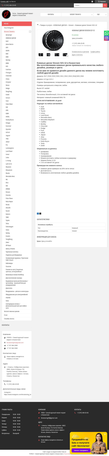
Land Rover (9, 151)
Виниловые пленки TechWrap (15, 275)
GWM (7, 114)
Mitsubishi (9, 170)
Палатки (8, 266)
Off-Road (8, 245)
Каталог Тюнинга (9, 31)
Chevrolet (8, 76)
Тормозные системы (12, 252)
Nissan (8, 192)
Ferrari (8, 98)
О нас (5, 315)
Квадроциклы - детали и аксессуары (17, 291)
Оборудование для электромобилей (17, 295)
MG (7, 180)
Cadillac (8, 69)
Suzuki (8, 211)
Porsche (8, 195)
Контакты (51, 14)
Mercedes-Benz (10, 176)
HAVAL (7, 117)
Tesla (7, 223)
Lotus (7, 157)
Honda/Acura (10, 120)
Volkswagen (9, 227)
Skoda (7, 205)
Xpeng (8, 233)
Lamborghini (10, 148)
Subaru (8, 214)
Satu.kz (64, 452)
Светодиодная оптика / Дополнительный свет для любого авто (16, 306)
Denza (7, 85)
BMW (7, 63)
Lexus (7, 154)
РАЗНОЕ (8, 298)
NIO (7, 186)
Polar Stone (9, 198)
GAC (7, 107)
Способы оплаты (9, 319)
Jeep (7, 139)
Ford (7, 101)
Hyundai (8, 129)
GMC (7, 110)
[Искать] (105, 5)
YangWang (9, 239)
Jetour (7, 142)
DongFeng (9, 91)
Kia (7, 145)
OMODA (8, 189)
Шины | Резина (10, 249)
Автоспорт (9, 35)
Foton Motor (9, 104)
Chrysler (8, 82)
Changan (8, 73)
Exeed (7, 95)
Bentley (8, 60)
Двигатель (9, 288)
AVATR (7, 51)
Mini (7, 183)
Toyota (8, 220)
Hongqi (8, 123)
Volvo (7, 230)
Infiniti (8, 132)
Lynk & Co (9, 164)
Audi (7, 41)
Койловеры (9, 263)
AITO (7, 48)
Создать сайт (5, 1)
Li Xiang (8, 161)
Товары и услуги (46, 25)
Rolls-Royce (9, 202)
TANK (7, 217)
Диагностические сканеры (14, 278)
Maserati (8, 167)
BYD (7, 66)
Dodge (8, 88)
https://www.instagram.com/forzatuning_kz (17, 394)
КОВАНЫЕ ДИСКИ (60, 25)
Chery (7, 79)
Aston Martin (9, 44)
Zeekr (7, 242)
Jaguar (8, 135)
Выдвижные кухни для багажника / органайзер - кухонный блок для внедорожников (17, 283)
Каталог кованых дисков (11, 311)
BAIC (7, 54)
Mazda (8, 173)
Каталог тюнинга (75, 14)
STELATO (8, 208)
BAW (7, 57)
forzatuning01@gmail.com (15, 342)
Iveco (7, 301)
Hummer (8, 126)
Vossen (71, 25)
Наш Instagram (9, 28)
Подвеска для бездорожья (14, 255)
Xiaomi (8, 236)
